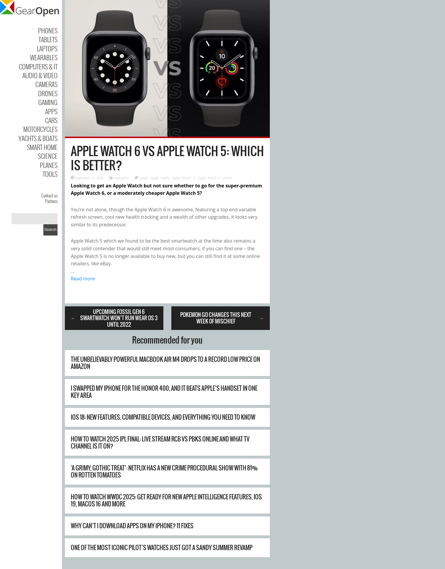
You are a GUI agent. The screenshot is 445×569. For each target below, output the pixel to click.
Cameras (46, 84)
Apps (51, 111)
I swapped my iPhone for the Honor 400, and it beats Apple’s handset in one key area (164, 392)
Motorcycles (40, 129)
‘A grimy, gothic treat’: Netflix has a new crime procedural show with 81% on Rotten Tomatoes (164, 471)
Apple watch (159, 177)
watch (227, 177)
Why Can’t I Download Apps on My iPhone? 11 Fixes (132, 525)
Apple (143, 177)
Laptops (47, 48)
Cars (51, 120)
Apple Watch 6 (208, 177)
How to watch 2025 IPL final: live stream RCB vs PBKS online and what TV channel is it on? (160, 442)
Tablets (48, 39)
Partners (51, 201)
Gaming (48, 102)
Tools (50, 174)
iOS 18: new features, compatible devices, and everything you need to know (163, 417)
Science (48, 156)
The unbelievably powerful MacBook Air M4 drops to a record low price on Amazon (165, 363)
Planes (49, 165)
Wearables (44, 57)
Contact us (49, 195)
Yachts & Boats (38, 138)
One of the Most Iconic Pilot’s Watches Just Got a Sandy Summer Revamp (161, 547)
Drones (48, 93)
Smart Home (42, 147)
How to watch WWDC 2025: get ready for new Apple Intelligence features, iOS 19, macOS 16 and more (166, 500)
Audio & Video (40, 75)
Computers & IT (38, 66)
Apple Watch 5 (183, 177)
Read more (83, 278)
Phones (48, 30)
